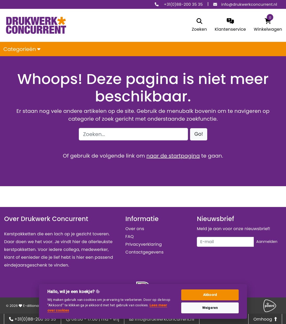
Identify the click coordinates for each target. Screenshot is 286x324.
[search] (199, 25)
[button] (198, 134)
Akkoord (210, 295)
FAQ (129, 236)
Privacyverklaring (143, 244)
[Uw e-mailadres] (225, 242)
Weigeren (210, 308)
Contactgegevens (144, 252)
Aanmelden (266, 241)
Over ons (134, 229)
